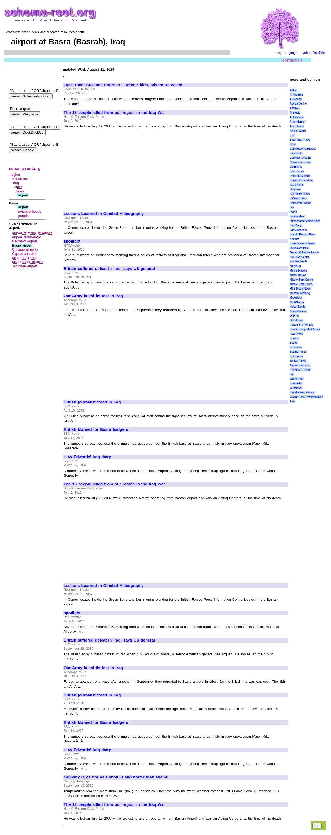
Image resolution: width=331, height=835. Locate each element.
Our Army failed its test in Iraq (93, 296)
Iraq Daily (296, 225)
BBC (292, 135)
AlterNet (294, 108)
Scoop (293, 342)
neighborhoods (29, 211)
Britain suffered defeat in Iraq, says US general (109, 268)
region (15, 175)
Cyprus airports (24, 254)
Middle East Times (301, 284)
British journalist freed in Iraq (92, 402)
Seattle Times (298, 351)
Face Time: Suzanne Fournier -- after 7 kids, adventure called (123, 85)
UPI (292, 374)
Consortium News (300, 162)
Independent (297, 216)
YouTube (319, 53)
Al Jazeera (296, 94)
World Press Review (302, 392)
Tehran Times (298, 360)
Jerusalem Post (299, 248)
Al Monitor (296, 99)
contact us (292, 60)
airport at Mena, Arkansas (32, 233)
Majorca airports (24, 258)
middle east (21, 179)
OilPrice (294, 315)
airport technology (26, 237)
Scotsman (296, 347)
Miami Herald (298, 275)
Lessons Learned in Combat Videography (104, 214)
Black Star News (300, 139)
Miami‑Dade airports (27, 262)
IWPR (293, 211)
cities (18, 187)
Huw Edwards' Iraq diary (87, 457)
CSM (293, 144)
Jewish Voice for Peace (304, 252)
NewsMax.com (298, 311)
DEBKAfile (296, 166)
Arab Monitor (298, 121)
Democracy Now (300, 175)
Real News (296, 333)
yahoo (307, 53)
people (23, 216)
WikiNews (296, 387)
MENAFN (295, 266)
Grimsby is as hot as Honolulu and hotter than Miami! (116, 777)
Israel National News (302, 243)
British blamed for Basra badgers (96, 429)
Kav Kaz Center (299, 257)
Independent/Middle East (305, 220)
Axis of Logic (298, 130)
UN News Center (300, 369)
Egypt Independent (301, 180)
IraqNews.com (298, 230)
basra (20, 191)
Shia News (296, 356)
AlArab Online (298, 103)
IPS (292, 207)
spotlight (72, 241)
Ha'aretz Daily (298, 198)
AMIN (293, 90)
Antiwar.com (297, 117)
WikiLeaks (296, 383)
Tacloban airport (24, 266)
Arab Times (297, 126)
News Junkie (297, 306)
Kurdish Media (298, 261)
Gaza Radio (297, 184)
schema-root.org (24, 168)
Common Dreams (300, 157)
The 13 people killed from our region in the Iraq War (114, 112)
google (293, 53)
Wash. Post (297, 378)
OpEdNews (296, 320)
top (317, 826)
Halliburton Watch (300, 202)
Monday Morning (300, 293)
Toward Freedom (300, 365)
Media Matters (298, 270)
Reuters (294, 338)
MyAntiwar (296, 297)
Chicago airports (25, 249)
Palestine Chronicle (301, 324)
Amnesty (295, 112)
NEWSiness (297, 302)
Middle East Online (301, 279)
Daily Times (297, 171)
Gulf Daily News (300, 193)
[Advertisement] (108, 168)
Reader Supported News (305, 329)
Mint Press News (300, 288)
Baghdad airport (24, 241)
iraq (16, 183)
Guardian (295, 189)
